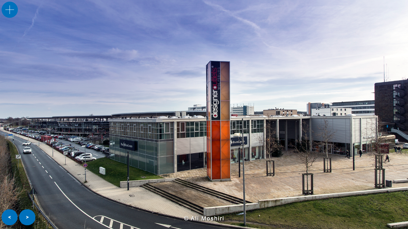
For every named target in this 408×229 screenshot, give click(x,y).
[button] (10, 217)
